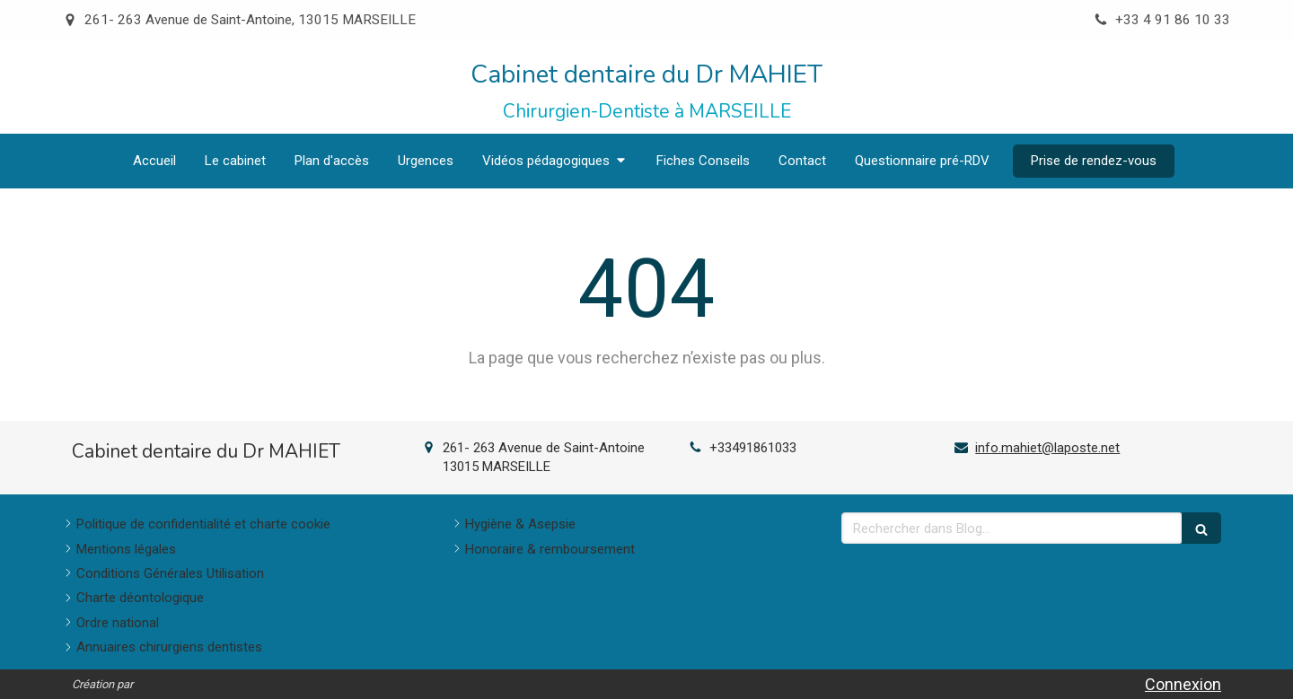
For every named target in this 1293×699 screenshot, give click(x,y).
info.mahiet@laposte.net (1047, 448)
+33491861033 (752, 448)
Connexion (1183, 684)
